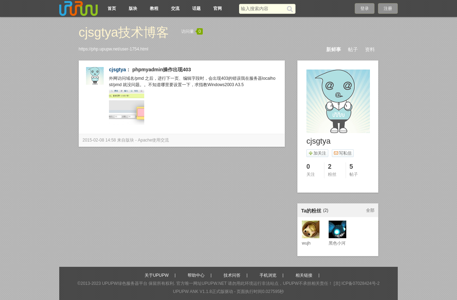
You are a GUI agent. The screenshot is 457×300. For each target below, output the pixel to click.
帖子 (353, 49)
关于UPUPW (157, 275)
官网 (217, 8)
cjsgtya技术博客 (124, 32)
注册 (388, 8)
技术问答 (232, 275)
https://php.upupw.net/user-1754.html (113, 49)
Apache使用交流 (153, 140)
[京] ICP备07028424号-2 (356, 283)
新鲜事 (333, 49)
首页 (112, 8)
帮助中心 (196, 275)
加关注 (317, 153)
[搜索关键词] (263, 8)
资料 (370, 49)
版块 (133, 8)
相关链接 (303, 275)
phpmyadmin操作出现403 (161, 69)
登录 (364, 8)
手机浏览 (268, 275)
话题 (196, 8)
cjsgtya (117, 69)
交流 (175, 8)
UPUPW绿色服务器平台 (124, 283)
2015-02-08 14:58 (99, 140)
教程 (154, 8)
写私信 (343, 153)
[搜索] (291, 9)
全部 (370, 210)
